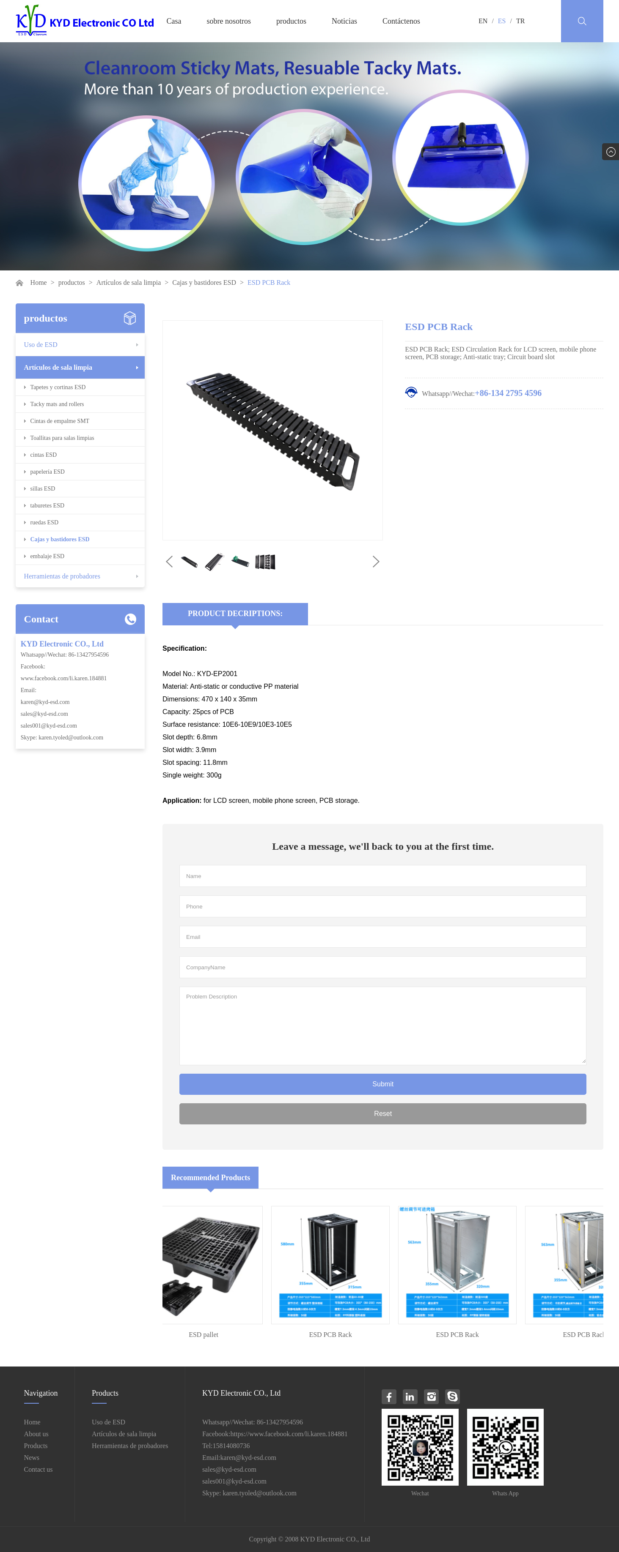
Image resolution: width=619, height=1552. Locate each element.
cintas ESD (43, 455)
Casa (174, 21)
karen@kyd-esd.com (45, 702)
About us (36, 1433)
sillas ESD (42, 489)
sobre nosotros (229, 21)
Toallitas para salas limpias (62, 438)
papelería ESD (47, 472)
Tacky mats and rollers (57, 404)
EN (483, 21)
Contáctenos (401, 21)
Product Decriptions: (235, 613)
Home (38, 282)
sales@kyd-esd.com (44, 714)
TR (520, 21)
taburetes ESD (47, 505)
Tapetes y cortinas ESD (58, 387)
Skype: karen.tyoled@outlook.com (62, 737)
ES (502, 21)
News (31, 1457)
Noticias (344, 21)
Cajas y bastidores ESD (204, 282)
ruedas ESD (44, 522)
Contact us (38, 1469)
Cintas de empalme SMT (60, 421)
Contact (41, 619)
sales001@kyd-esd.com (49, 726)
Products (36, 1445)
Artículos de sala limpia (128, 282)
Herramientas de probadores (62, 576)
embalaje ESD (47, 556)
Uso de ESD (41, 344)
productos (291, 21)
